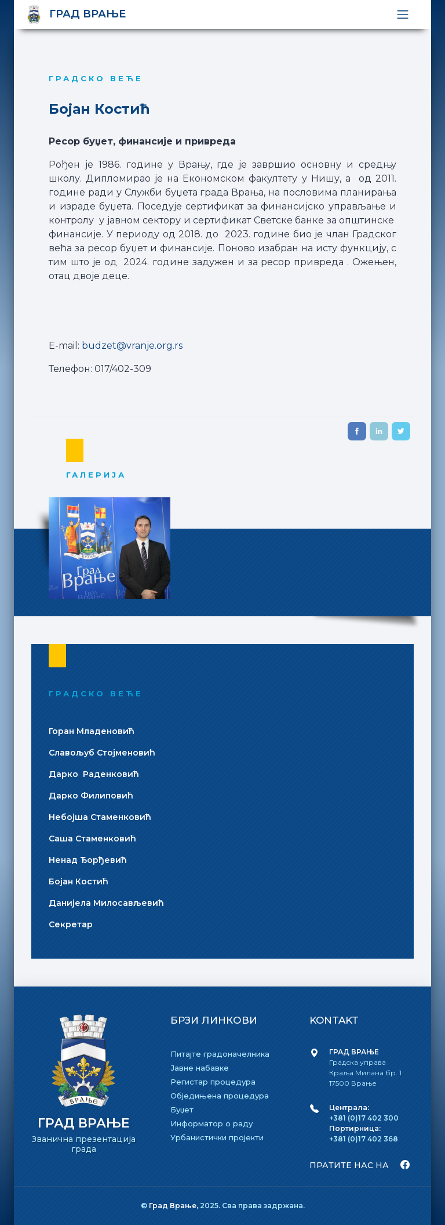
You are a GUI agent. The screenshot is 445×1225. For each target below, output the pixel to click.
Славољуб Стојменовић (102, 752)
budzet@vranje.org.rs (131, 345)
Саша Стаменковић (92, 838)
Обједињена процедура (219, 1095)
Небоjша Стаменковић (100, 817)
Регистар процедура (213, 1081)
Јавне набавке (199, 1067)
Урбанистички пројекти (217, 1137)
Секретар (71, 924)
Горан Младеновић (91, 731)
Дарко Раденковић (94, 774)
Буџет (182, 1109)
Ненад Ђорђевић (88, 860)
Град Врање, (174, 1205)
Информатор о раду (211, 1123)
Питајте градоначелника (219, 1053)
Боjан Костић (78, 881)
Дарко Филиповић (91, 795)
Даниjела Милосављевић (106, 903)
